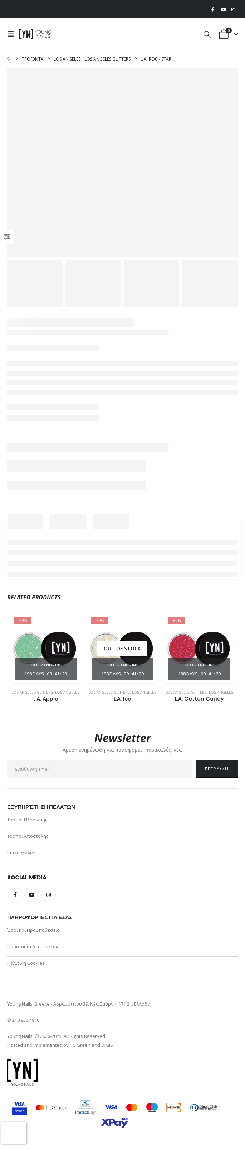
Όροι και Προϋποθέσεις (33, 930)
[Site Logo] (35, 34)
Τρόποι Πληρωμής (27, 819)
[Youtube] (223, 9)
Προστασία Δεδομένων (32, 946)
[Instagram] (233, 9)
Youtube (32, 895)
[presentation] (13, 1133)
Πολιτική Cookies (26, 963)
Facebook (15, 895)
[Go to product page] (45, 648)
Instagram (48, 895)
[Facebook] (212, 9)
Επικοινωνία (20, 852)
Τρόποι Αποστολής (27, 836)
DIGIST (108, 1045)
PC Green (80, 1045)
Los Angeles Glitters (32, 692)
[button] (12, 34)
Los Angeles (67, 692)
